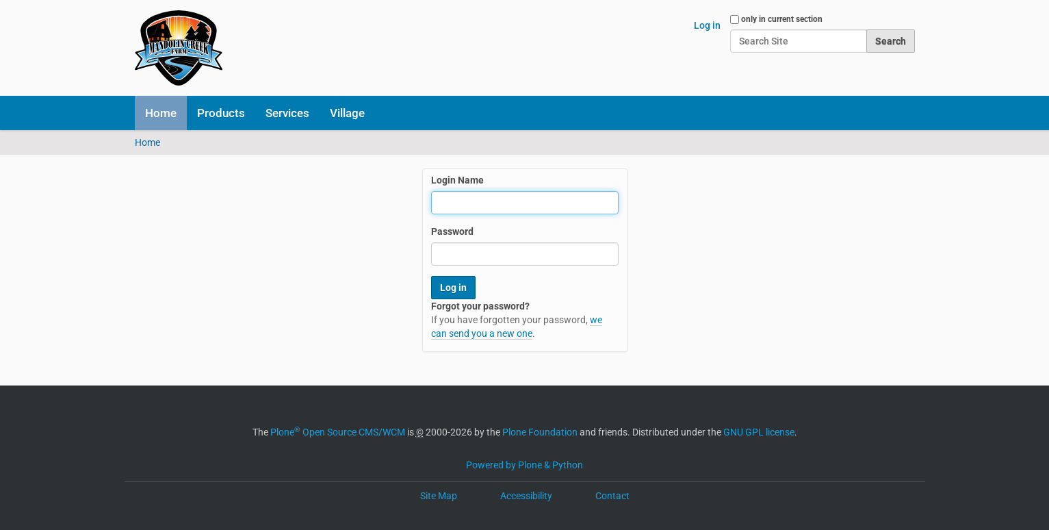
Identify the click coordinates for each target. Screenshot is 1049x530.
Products (221, 113)
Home (161, 113)
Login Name (457, 180)
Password (452, 231)
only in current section (782, 19)
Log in (707, 25)
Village (347, 113)
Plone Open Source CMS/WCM (337, 432)
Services (287, 113)
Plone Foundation (540, 432)
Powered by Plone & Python (524, 464)
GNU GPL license (758, 432)
